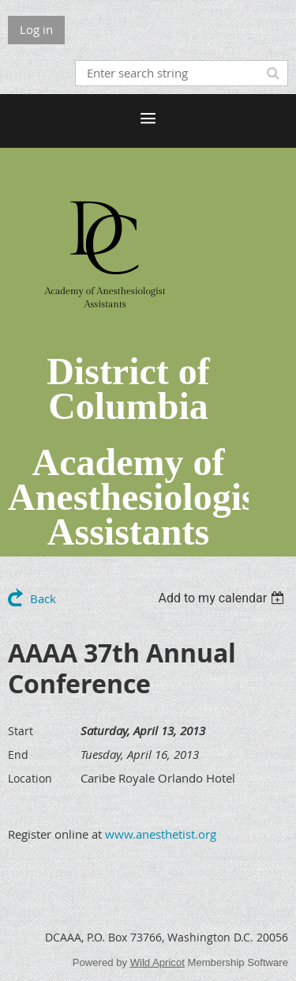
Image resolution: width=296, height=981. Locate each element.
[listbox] (223, 598)
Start (20, 730)
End (18, 754)
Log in (36, 29)
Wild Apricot (157, 962)
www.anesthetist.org (160, 834)
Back (43, 598)
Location (30, 778)
